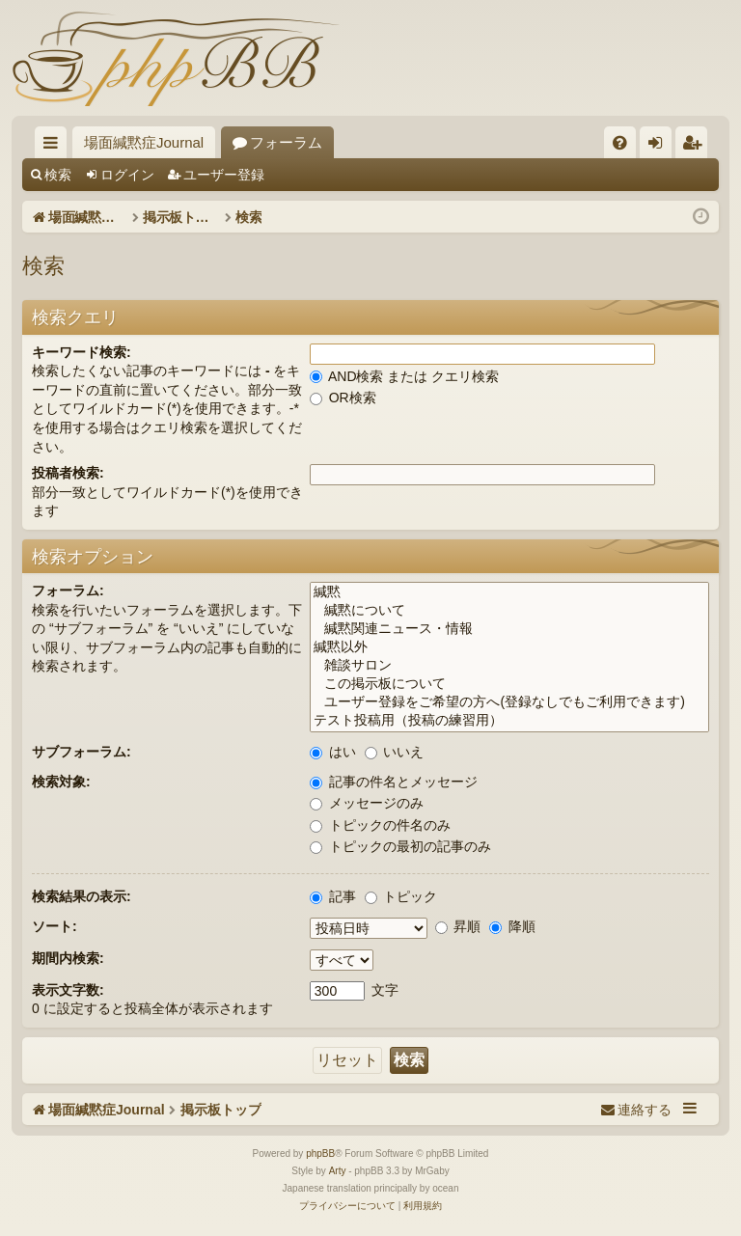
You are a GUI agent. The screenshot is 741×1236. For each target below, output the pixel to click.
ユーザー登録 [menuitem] (696, 146)
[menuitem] (620, 142)
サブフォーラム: (81, 751)
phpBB (320, 1153)
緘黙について (509, 611)
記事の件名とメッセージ (394, 781)
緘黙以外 (509, 648)
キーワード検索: (81, 352)
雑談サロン (509, 666)
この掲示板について (509, 684)
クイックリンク (54, 146)
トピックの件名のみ (380, 825)
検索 (57, 174)
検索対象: (61, 781)
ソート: (54, 926)
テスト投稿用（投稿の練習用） (509, 721)
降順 (512, 926)
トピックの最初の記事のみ (400, 846)
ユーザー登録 (223, 174)
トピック (401, 896)
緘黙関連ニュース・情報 (509, 629)
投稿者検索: (68, 473)
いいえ (395, 751)
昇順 (458, 926)
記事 (333, 896)
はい (333, 751)
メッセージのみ (367, 802)
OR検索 (343, 397)
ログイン (127, 174)
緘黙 (509, 593)
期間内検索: (68, 958)
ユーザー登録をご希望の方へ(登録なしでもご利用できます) (509, 703)
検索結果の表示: (81, 896)
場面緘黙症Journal (144, 142)
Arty (337, 1171)
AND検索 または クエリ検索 (404, 376)
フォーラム (286, 142)
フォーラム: (68, 590)
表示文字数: (68, 990)
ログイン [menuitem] (660, 146)
